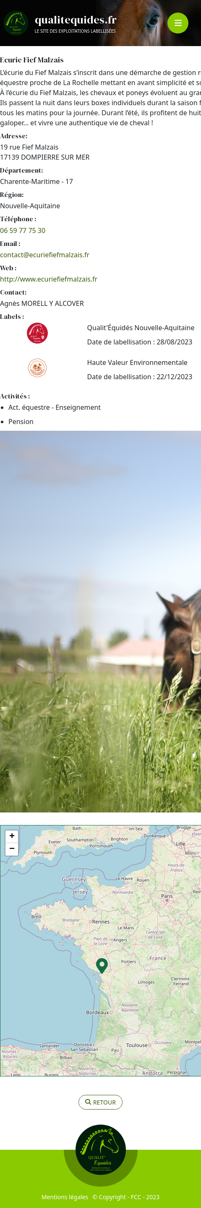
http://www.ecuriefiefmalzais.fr (48, 279)
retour (100, 1102)
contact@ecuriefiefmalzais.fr (44, 254)
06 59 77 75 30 (22, 230)
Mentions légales (65, 1197)
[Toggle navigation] (177, 23)
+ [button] (12, 836)
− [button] (12, 849)
